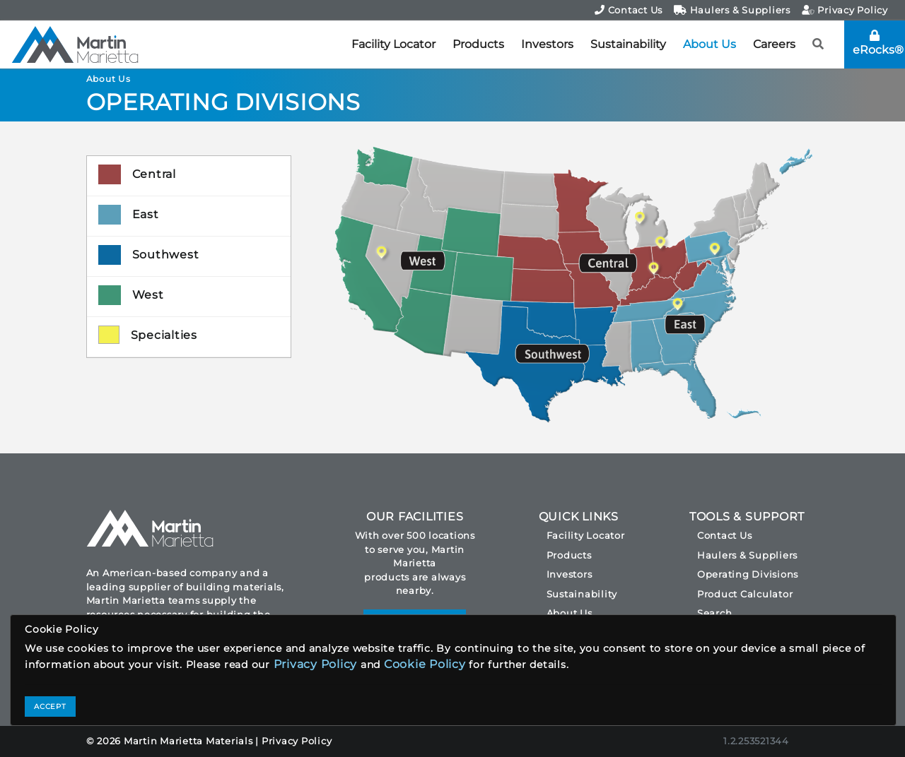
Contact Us (628, 10)
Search (714, 613)
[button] (818, 44)
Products (478, 44)
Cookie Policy (425, 664)
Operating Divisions (747, 574)
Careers (774, 44)
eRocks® (878, 43)
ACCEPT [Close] (50, 706)
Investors (547, 44)
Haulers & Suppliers (732, 10)
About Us (709, 44)
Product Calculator (745, 594)
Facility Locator (393, 44)
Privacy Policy (845, 10)
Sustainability (628, 44)
